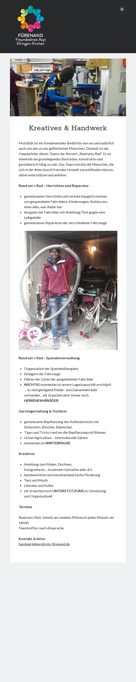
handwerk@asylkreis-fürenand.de (44, 544)
